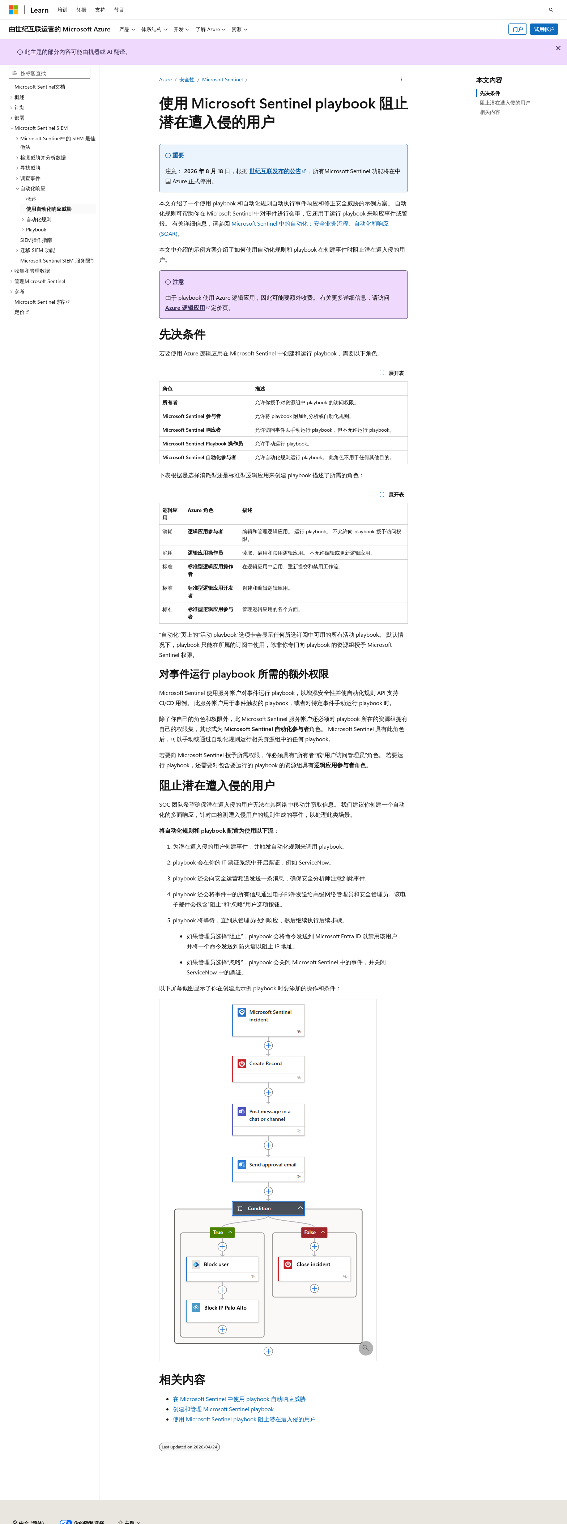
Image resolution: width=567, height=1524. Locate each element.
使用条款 (479, 1520)
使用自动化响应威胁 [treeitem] (49, 208)
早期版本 (334, 1520)
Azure (165, 79)
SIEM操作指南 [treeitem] (36, 239)
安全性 (187, 79)
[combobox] (49, 73)
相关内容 (490, 111)
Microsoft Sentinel (222, 79)
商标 (503, 1520)
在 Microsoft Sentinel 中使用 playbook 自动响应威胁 (239, 1399)
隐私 (178, 1520)
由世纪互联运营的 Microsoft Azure (236, 1520)
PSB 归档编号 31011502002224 (124, 1520)
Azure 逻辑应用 (185, 307)
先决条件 (490, 93)
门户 (518, 29)
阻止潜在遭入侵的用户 (505, 102)
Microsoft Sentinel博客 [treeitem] (39, 301)
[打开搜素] (551, 9)
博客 (358, 1520)
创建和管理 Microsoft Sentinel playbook (223, 1409)
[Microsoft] (13, 9)
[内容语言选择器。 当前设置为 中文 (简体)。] (28, 1503)
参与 (382, 1520)
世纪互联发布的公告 (275, 171)
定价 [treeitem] (19, 311)
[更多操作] (401, 80)
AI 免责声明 (302, 1520)
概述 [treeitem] (31, 198)
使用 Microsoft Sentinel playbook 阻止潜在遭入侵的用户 (244, 1419)
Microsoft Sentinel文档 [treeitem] (39, 86)
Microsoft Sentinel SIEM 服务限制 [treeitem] (57, 260)
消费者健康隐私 (437, 1520)
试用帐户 (544, 29)
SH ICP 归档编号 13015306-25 (42, 1520)
